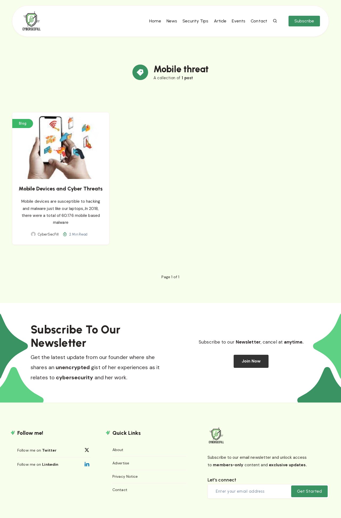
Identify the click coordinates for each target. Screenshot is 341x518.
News (170, 24)
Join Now (251, 366)
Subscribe (302, 24)
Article (218, 24)
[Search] (273, 24)
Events (237, 24)
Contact (257, 24)
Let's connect (222, 485)
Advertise (120, 468)
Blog (22, 128)
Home (153, 24)
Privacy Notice (125, 482)
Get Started (309, 496)
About (118, 454)
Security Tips (193, 24)
